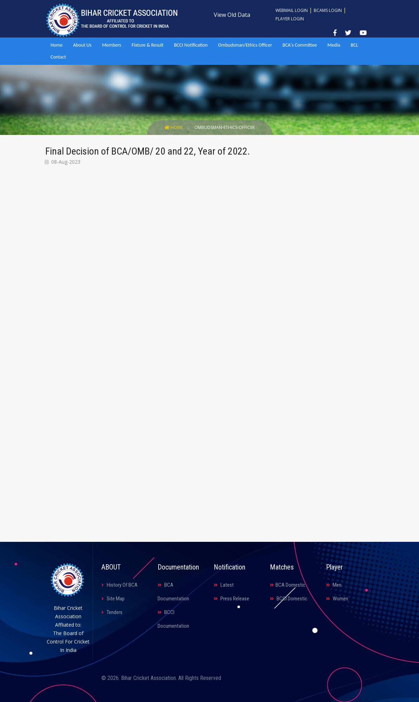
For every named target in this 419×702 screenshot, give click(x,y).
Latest (224, 585)
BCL (354, 45)
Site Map (113, 598)
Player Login (289, 19)
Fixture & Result (147, 45)
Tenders (111, 612)
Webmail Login (291, 10)
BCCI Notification (191, 45)
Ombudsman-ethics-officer (224, 127)
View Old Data (232, 15)
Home (56, 45)
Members (111, 45)
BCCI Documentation (173, 619)
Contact (58, 57)
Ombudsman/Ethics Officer (245, 45)
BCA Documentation (173, 592)
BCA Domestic (287, 585)
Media (333, 45)
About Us (82, 45)
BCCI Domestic (288, 598)
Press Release (231, 598)
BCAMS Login (328, 10)
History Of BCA (119, 585)
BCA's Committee (299, 45)
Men (333, 585)
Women (337, 598)
